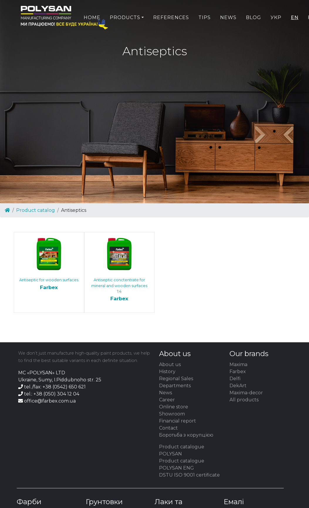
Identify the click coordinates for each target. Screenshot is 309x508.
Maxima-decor (246, 392)
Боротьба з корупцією (186, 435)
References (171, 31)
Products (125, 31)
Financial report (177, 421)
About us (170, 364)
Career (167, 400)
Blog (253, 31)
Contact (168, 428)
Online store (173, 407)
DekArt (237, 385)
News (228, 31)
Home (92, 31)
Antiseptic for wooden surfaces (49, 284)
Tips (204, 31)
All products (244, 400)
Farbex (237, 371)
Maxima (238, 364)
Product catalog (35, 210)
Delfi (235, 378)
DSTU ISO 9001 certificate (189, 475)
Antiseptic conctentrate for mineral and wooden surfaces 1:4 (119, 290)
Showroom (172, 414)
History (167, 371)
